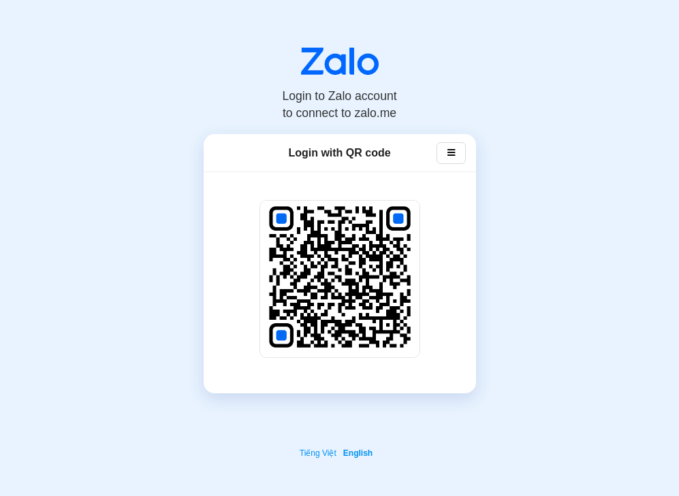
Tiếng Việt (318, 453)
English (358, 453)
